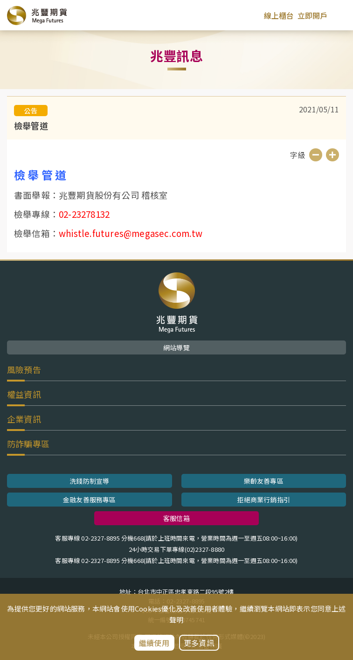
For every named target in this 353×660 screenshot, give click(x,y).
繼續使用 (154, 642)
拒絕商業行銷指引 (263, 499)
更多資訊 (199, 642)
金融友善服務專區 (89, 499)
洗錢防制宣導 (89, 481)
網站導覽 (176, 347)
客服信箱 (176, 518)
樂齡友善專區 (264, 481)
